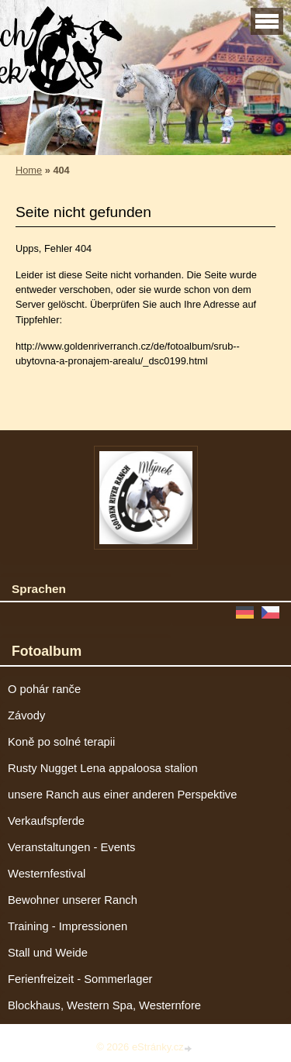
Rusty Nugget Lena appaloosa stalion (103, 768)
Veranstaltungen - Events (71, 847)
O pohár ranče (44, 689)
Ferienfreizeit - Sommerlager (80, 979)
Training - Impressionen (67, 926)
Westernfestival (46, 873)
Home (29, 170)
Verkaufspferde (46, 821)
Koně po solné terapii (61, 742)
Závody (26, 715)
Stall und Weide (48, 952)
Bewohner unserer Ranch (72, 900)
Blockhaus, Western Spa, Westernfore (104, 1005)
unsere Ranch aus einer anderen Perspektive (122, 794)
